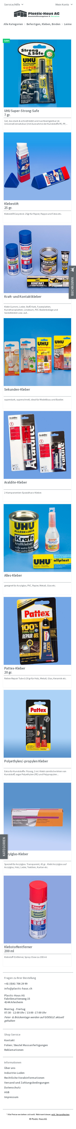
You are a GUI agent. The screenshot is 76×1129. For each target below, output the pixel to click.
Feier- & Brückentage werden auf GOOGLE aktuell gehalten (34, 1018)
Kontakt (9, 1040)
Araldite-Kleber (15, 482)
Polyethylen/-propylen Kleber (26, 761)
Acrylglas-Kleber (16, 854)
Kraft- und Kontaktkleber (22, 297)
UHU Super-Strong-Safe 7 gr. (21, 113)
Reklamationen (14, 1050)
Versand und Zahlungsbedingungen (26, 1082)
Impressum (11, 1097)
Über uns (9, 1068)
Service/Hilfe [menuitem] (12, 4)
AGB (6, 1092)
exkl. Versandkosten (60, 1114)
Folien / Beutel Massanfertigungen (26, 1045)
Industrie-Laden (14, 1073)
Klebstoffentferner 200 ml (18, 949)
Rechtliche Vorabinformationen (24, 1078)
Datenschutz (12, 1087)
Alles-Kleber (13, 575)
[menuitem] (63, 5)
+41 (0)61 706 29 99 (15, 983)
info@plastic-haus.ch (18, 988)
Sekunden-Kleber (17, 389)
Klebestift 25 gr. (11, 206)
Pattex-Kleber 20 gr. (14, 670)
